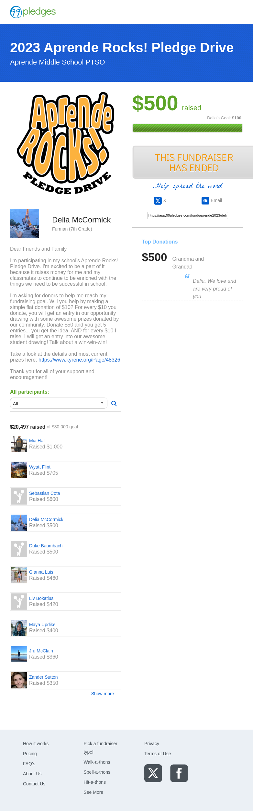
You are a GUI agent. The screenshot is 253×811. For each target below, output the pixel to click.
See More (94, 792)
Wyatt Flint (39, 467)
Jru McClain (41, 650)
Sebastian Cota (44, 493)
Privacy (151, 743)
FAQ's (29, 763)
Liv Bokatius (41, 598)
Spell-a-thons (97, 772)
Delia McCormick (46, 519)
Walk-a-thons (97, 762)
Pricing (30, 753)
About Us (32, 773)
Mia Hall (37, 440)
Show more (102, 693)
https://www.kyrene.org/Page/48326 (79, 360)
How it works (36, 743)
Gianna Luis (41, 572)
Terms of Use (157, 753)
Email (212, 200)
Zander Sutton (43, 677)
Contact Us (34, 783)
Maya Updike (42, 624)
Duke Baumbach (46, 545)
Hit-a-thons (95, 782)
